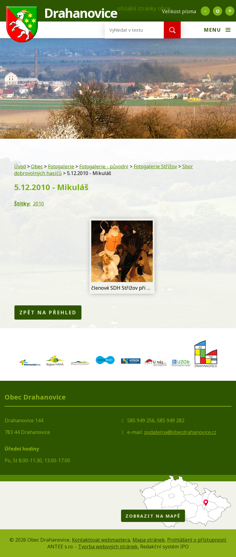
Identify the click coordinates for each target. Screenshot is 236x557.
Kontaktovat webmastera (101, 539)
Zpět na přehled (48, 312)
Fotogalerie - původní (103, 166)
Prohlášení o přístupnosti (196, 539)
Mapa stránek (148, 539)
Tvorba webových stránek (108, 546)
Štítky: (22, 203)
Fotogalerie (61, 166)
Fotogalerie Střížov (155, 166)
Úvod (20, 166)
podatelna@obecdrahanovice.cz (180, 432)
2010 (38, 203)
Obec (37, 166)
